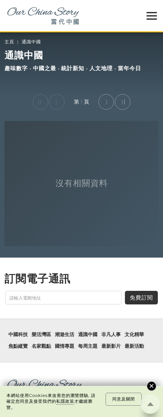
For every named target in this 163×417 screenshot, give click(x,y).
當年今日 (129, 68)
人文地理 (101, 68)
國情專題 (64, 346)
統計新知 (72, 68)
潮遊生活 (64, 334)
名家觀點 (41, 346)
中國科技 (18, 334)
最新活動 (134, 346)
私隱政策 (65, 401)
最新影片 (111, 346)
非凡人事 (111, 334)
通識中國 (31, 41)
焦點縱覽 (18, 346)
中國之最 (44, 68)
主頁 (9, 41)
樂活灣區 (41, 334)
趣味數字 (16, 68)
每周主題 (87, 346)
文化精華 (134, 334)
